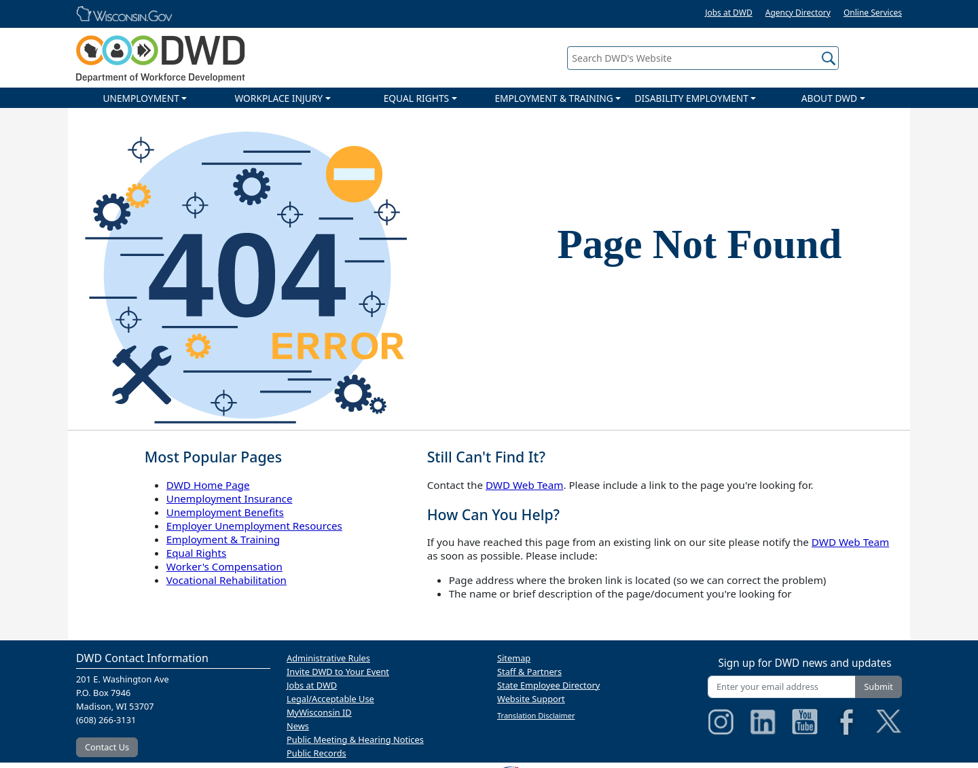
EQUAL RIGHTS (416, 98)
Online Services (873, 12)
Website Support (531, 699)
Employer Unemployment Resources (254, 525)
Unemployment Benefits (225, 512)
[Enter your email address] (782, 687)
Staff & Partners (529, 671)
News (298, 726)
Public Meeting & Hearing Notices (355, 739)
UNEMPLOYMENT (141, 98)
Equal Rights (196, 553)
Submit (878, 686)
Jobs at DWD (729, 12)
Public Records (316, 753)
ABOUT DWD (829, 98)
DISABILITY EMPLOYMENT (691, 98)
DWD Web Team (524, 485)
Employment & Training (223, 539)
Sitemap (513, 658)
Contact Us (107, 747)
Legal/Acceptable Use (330, 699)
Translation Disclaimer (536, 715)
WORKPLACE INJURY (278, 98)
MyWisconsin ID (319, 712)
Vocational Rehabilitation (226, 580)
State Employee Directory (548, 685)
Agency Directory (798, 12)
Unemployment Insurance (229, 498)
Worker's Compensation (224, 566)
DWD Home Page (208, 485)
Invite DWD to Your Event (338, 671)
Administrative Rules (328, 658)
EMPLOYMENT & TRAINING (553, 98)
